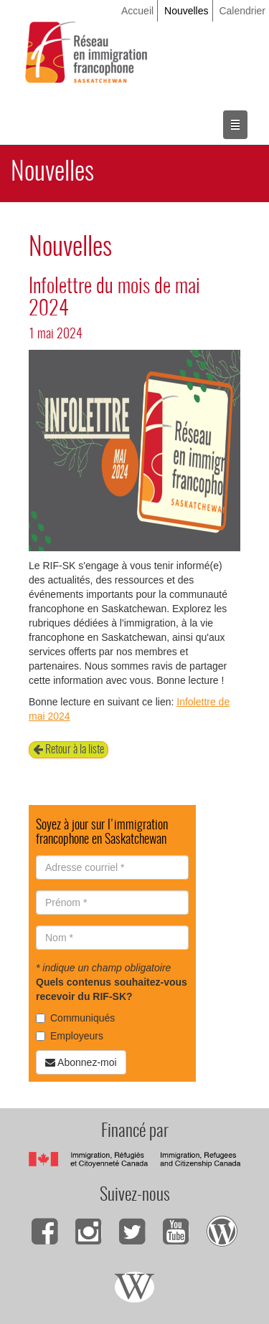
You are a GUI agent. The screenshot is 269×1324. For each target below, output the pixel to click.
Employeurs (69, 1036)
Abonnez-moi (81, 1062)
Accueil (137, 10)
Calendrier (242, 10)
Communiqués (75, 1018)
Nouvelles (186, 10)
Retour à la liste (68, 750)
